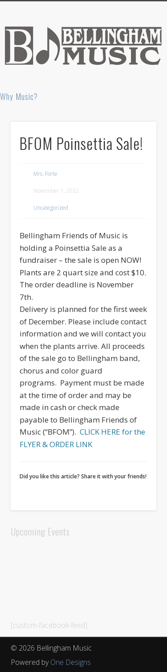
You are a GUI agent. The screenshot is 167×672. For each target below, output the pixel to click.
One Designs (70, 662)
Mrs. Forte (45, 174)
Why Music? (19, 96)
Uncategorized (50, 208)
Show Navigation (135, 80)
